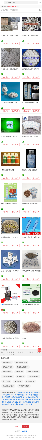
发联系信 (5, 43)
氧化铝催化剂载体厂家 (31, 397)
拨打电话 (15, 43)
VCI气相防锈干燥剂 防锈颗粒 (31, 271)
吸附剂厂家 (17, 404)
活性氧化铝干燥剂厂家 (24, 395)
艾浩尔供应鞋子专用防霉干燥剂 (11, 136)
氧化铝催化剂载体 (8, 386)
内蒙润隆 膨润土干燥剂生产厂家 (11, 237)
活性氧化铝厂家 (10, 395)
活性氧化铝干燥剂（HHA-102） (11, 35)
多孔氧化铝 (18, 381)
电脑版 (24, 431)
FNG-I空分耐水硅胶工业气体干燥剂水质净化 (15, 102)
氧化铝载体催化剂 (24, 386)
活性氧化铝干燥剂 (21, 362)
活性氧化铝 (19, 372)
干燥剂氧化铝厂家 (27, 402)
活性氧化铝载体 (33, 376)
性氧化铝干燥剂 (7, 367)
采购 (39, 350)
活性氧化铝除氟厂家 (14, 402)
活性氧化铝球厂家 (24, 392)
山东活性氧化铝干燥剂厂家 (30, 69)
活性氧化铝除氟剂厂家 (9, 399)
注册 (25, 426)
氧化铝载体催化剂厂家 (25, 399)
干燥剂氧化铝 (7, 362)
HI (18, 352)
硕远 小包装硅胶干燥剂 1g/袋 (10, 271)
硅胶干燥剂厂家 (26, 404)
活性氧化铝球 (30, 381)
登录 (16, 426)
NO (30, 352)
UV (4, 354)
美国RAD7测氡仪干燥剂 (29, 170)
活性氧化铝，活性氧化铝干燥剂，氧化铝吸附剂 (16, 69)
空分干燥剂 (6, 381)
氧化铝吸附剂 (7, 372)
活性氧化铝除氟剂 (33, 372)
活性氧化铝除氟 (7, 376)
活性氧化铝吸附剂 (22, 367)
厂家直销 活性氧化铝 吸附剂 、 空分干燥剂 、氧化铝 (18, 338)
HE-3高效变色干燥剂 (7, 170)
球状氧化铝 (20, 376)
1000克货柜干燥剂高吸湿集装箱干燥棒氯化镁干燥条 (18, 203)
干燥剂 (24, 338)
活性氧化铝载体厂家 (15, 397)
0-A (2, 352)
